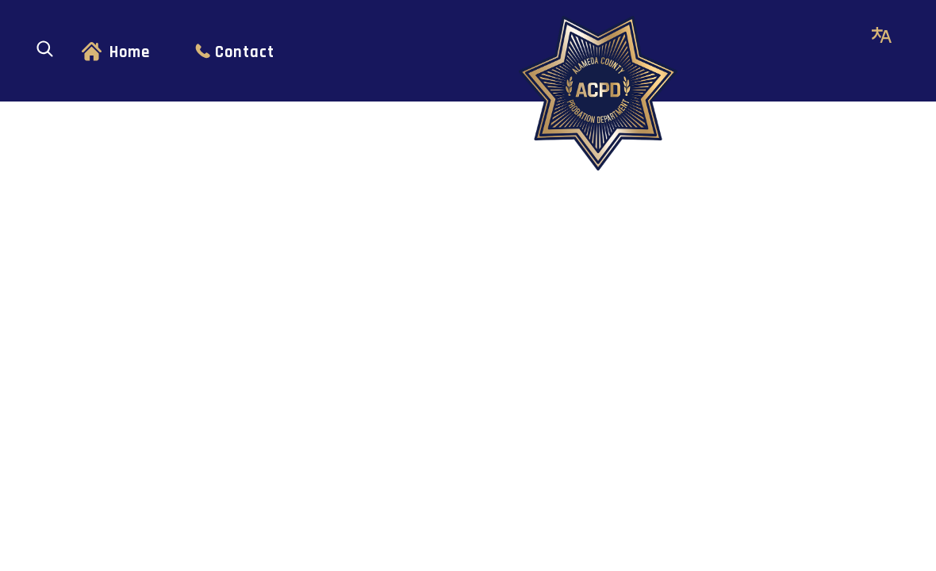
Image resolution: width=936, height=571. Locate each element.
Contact (244, 52)
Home (129, 52)
